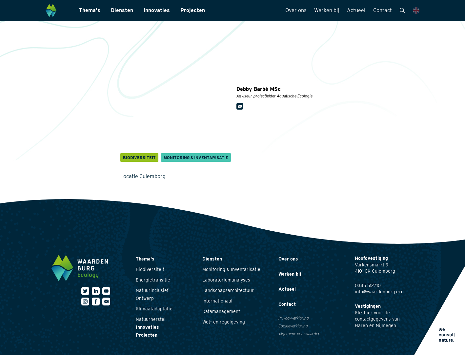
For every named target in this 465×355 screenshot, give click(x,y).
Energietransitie (153, 279)
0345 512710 (368, 285)
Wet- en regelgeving (223, 321)
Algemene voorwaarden (299, 333)
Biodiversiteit (150, 269)
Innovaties (157, 10)
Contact (382, 10)
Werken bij (326, 10)
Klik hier (364, 312)
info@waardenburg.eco (379, 291)
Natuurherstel (151, 319)
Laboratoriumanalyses (226, 279)
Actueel (356, 10)
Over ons (295, 10)
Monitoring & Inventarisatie (231, 269)
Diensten (122, 10)
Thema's (89, 10)
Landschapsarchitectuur (228, 290)
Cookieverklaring (293, 326)
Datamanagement (221, 311)
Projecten (192, 10)
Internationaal (217, 300)
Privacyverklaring (293, 318)
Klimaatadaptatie (154, 308)
